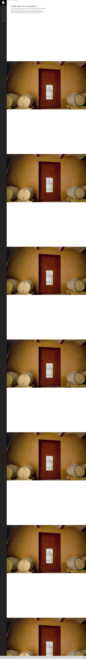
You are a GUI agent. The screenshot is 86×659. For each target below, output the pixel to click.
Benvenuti (8, 0)
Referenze (3, 11)
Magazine (3, 13)
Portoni (3, 8)
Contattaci (3, 20)
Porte (3, 6)
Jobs (3, 18)
